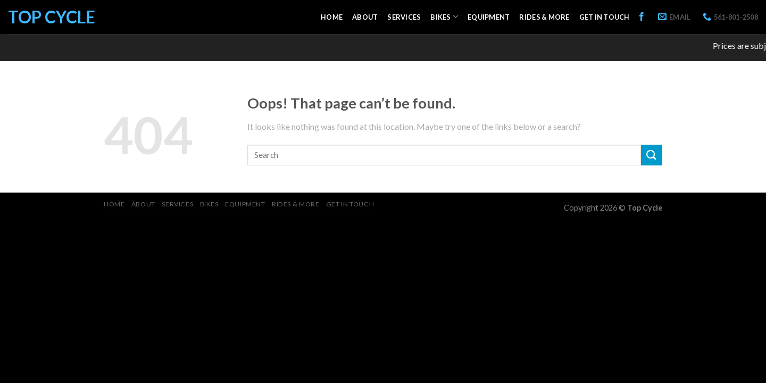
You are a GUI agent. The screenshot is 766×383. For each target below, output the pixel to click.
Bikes (444, 17)
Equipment (489, 17)
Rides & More (544, 17)
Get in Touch (604, 17)
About (365, 17)
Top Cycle (51, 17)
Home (332, 17)
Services (404, 17)
